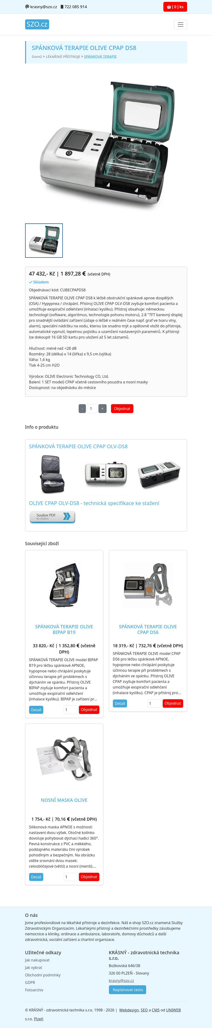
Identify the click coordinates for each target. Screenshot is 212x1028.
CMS (155, 1010)
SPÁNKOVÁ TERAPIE (100, 56)
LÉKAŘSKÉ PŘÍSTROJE (63, 56)
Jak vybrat (33, 967)
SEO (144, 1010)
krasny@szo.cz (41, 6)
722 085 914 (75, 6)
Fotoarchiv (34, 990)
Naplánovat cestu (127, 989)
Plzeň (38, 1018)
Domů (37, 56)
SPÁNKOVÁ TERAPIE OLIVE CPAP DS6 (148, 629)
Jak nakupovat (37, 960)
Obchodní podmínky (43, 975)
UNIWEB (173, 1010)
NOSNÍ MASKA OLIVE (64, 800)
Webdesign (129, 1010)
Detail (36, 709)
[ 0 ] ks (175, 7)
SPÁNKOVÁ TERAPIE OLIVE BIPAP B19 (64, 629)
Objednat (122, 408)
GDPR (30, 982)
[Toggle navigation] (180, 24)
